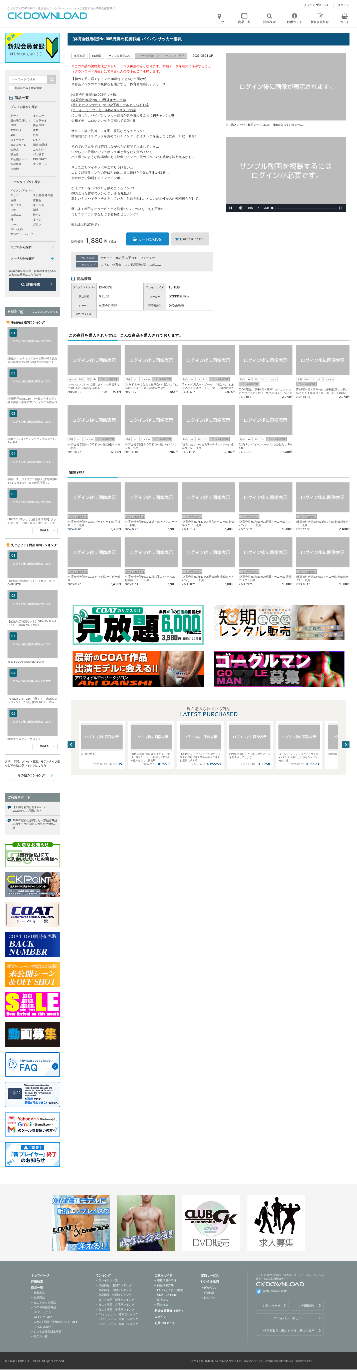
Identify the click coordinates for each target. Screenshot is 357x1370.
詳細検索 (33, 284)
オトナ (37, 219)
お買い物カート (164, 1323)
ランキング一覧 (108, 1280)
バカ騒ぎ (38, 154)
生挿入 (15, 149)
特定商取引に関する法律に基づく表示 (288, 1331)
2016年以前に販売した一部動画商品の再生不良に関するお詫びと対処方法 (35, 824)
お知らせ (209, 1297)
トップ (219, 22)
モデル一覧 (41, 1336)
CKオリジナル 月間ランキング (118, 1319)
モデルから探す (21, 247)
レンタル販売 (210, 1281)
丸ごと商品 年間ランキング (116, 1309)
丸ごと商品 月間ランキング (116, 1304)
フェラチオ (147, 258)
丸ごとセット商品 (45, 1302)
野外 (36, 134)
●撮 (13, 134)
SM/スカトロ (19, 144)
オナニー (106, 258)
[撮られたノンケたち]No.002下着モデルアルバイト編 (110, 105)
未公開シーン (19, 159)
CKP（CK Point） (168, 1294)
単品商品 (39, 1297)
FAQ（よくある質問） (171, 1290)
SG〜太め (17, 229)
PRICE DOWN (43, 1326)
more (44, 530)
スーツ (15, 224)
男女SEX (38, 125)
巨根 (13, 200)
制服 (36, 209)
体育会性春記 (108, 305)
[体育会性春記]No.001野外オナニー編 (98, 100)
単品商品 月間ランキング (115, 1290)
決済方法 (162, 1299)
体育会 (116, 264)
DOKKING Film (179, 296)
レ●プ (36, 139)
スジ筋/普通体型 (135, 264)
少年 (13, 209)
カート (344, 22)
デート (15, 115)
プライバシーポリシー (289, 1318)
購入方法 (162, 1304)
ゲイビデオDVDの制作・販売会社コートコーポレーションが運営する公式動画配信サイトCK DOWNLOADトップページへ (48, 15)
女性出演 (16, 129)
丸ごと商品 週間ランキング (116, 1299)
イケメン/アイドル (22, 190)
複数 (36, 129)
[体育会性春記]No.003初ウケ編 (93, 94)
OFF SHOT (40, 159)
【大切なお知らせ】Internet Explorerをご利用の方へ (30, 809)
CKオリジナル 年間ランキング (118, 1324)
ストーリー (17, 139)
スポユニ (155, 264)
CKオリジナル (42, 1312)
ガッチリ (16, 204)
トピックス (208, 1288)
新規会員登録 (320, 22)
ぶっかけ (38, 149)
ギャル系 (38, 204)
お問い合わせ (271, 1306)
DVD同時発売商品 (45, 1307)
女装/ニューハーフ (22, 233)
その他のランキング (31, 775)
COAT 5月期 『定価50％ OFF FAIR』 (57, 1321)
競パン (37, 214)
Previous (71, 744)
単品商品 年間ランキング (115, 1294)
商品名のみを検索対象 (28, 87)
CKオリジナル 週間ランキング (118, 1314)
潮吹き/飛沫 (40, 144)
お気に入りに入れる (192, 238)
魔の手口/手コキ (126, 258)
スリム (104, 264)
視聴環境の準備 (166, 1280)
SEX (13, 125)
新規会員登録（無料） (169, 1311)
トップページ (40, 1275)
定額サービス (210, 1275)
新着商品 (39, 1292)
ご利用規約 (306, 1306)
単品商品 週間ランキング (115, 1285)
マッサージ (40, 163)
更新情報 (209, 1292)
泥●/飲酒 (16, 163)
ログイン (343, 5)
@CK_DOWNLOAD (275, 1291)
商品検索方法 (165, 1285)
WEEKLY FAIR (43, 1317)
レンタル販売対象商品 (47, 1331)
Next (345, 744)
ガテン (37, 224)
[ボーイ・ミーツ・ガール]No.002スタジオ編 (103, 110)
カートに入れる (149, 239)
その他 (15, 168)
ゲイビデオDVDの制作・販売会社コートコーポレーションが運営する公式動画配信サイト (63, 8)
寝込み (15, 154)
